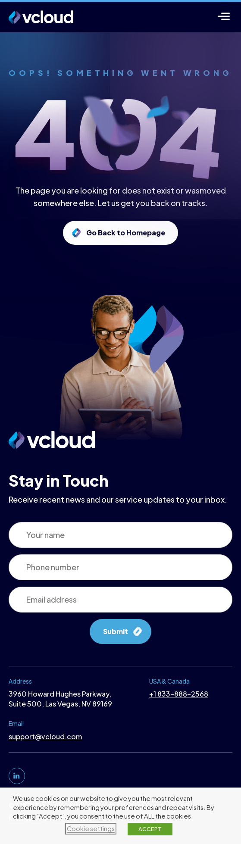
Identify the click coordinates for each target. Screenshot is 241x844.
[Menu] (224, 16)
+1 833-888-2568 (178, 693)
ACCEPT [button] (150, 828)
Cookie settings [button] (91, 828)
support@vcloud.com (45, 736)
